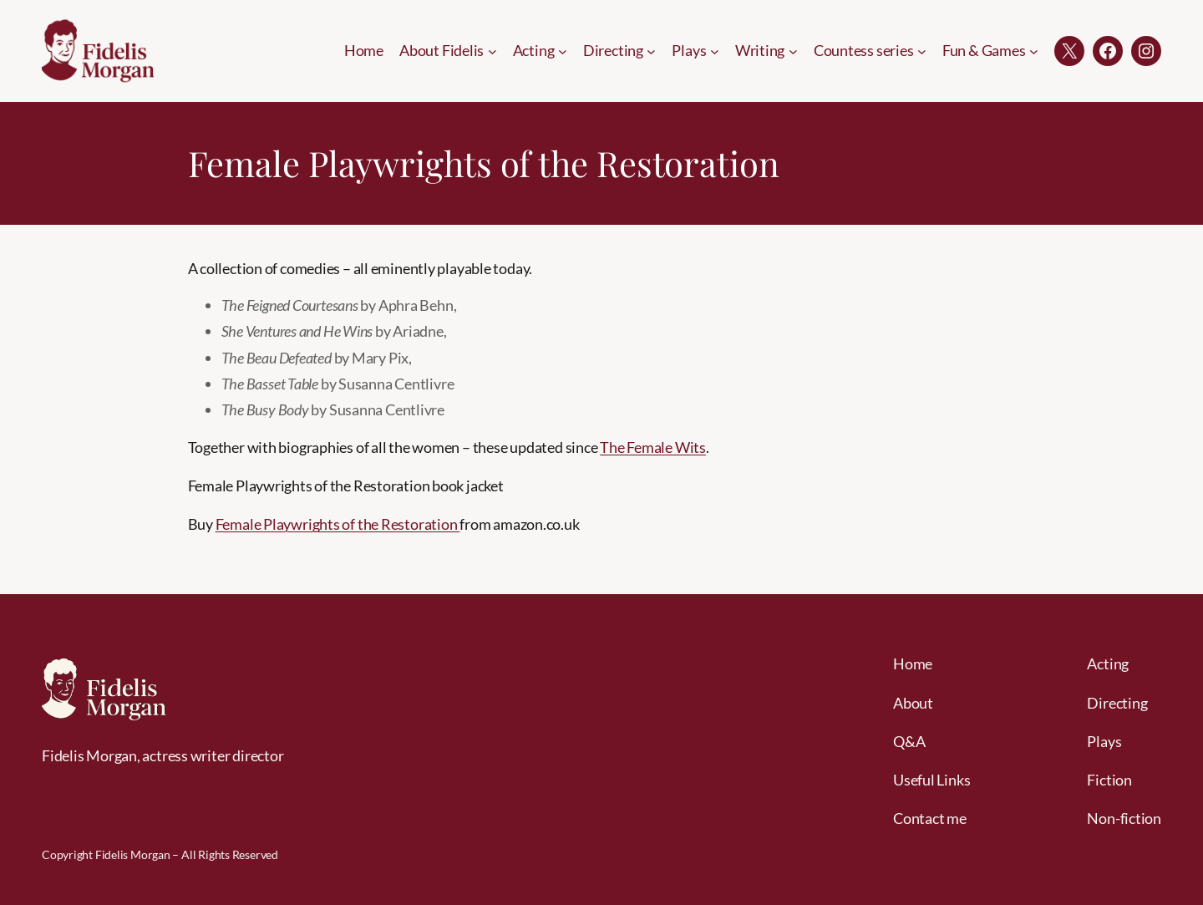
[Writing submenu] (793, 50)
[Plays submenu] (714, 50)
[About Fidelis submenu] (492, 50)
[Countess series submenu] (921, 50)
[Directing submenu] (651, 50)
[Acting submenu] (562, 50)
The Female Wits (653, 447)
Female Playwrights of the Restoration (338, 524)
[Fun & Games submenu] (1033, 50)
